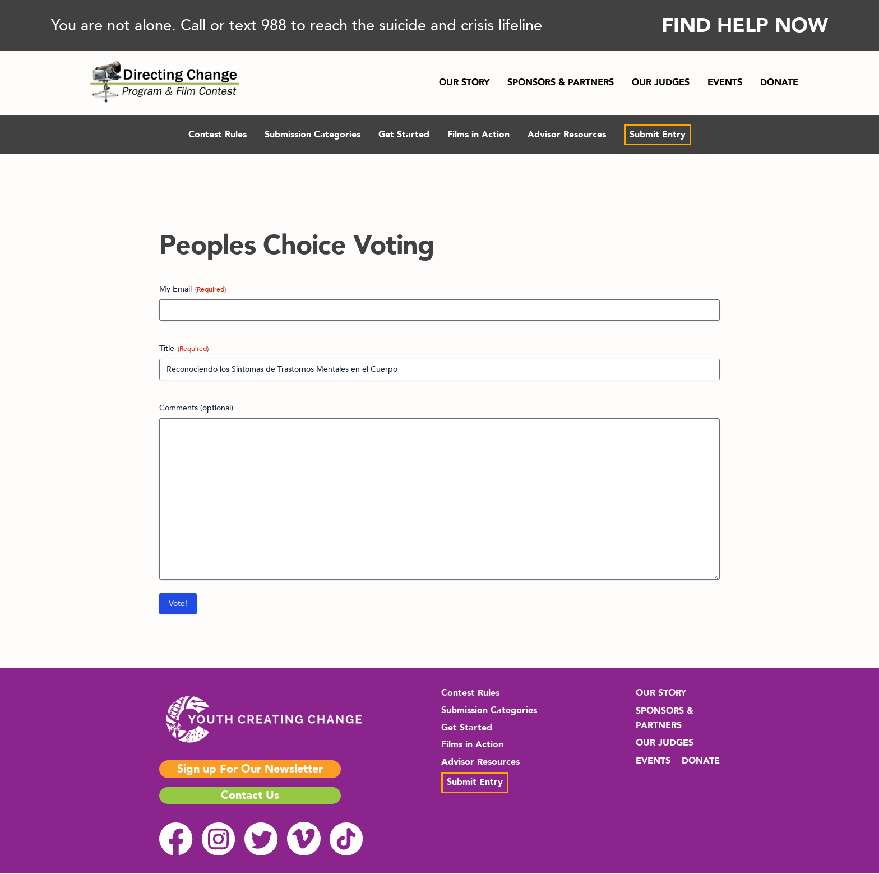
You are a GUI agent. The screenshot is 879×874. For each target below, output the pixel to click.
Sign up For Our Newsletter (250, 768)
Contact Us (250, 795)
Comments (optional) (196, 408)
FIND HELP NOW (744, 25)
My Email (192, 289)
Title (184, 348)
